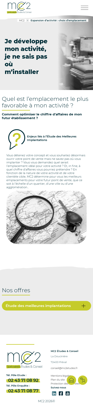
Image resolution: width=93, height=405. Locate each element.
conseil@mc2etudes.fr (64, 368)
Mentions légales (61, 375)
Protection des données (65, 383)
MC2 (21, 20)
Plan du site (58, 379)
